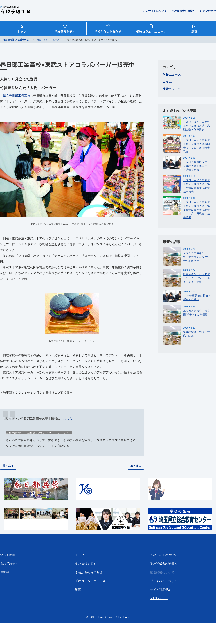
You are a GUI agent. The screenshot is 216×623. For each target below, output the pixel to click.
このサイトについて (155, 10)
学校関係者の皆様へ (183, 10)
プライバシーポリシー (165, 581)
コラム (167, 81)
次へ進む (135, 465)
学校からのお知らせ (108, 31)
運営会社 (5, 572)
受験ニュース (172, 88)
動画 (194, 31)
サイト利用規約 (160, 589)
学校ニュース (172, 74)
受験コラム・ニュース (151, 31)
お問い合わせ (208, 10)
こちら (67, 418)
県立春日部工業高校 (16, 95)
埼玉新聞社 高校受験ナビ (16, 12)
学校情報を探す (65, 31)
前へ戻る (8, 465)
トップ (21, 31)
